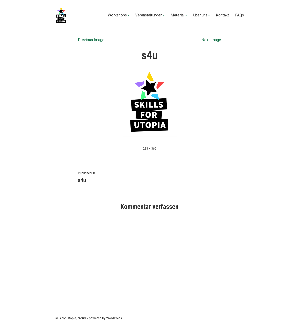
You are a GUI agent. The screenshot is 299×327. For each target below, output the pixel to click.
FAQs (239, 15)
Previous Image (91, 39)
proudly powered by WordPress (99, 318)
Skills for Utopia (65, 318)
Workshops (117, 15)
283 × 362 (149, 148)
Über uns (200, 15)
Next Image (211, 39)
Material (178, 15)
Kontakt (222, 15)
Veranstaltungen (148, 15)
